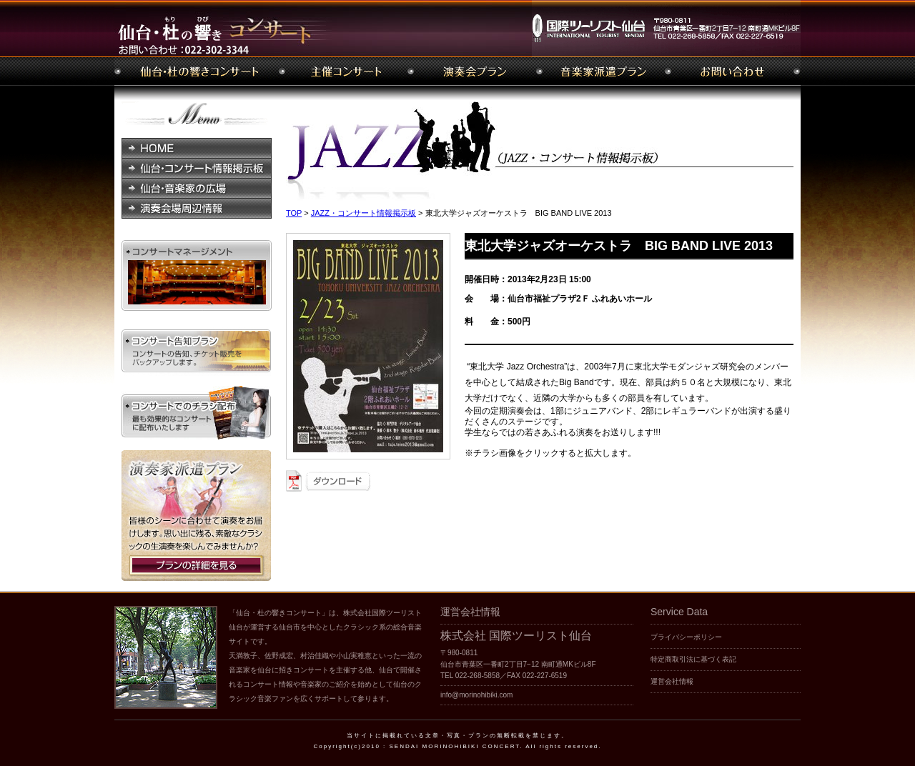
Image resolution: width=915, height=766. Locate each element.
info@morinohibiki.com (476, 695)
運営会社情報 (672, 681)
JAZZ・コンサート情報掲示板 (363, 213)
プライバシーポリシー (686, 637)
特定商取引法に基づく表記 (693, 659)
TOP (294, 213)
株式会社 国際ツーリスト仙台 (516, 636)
